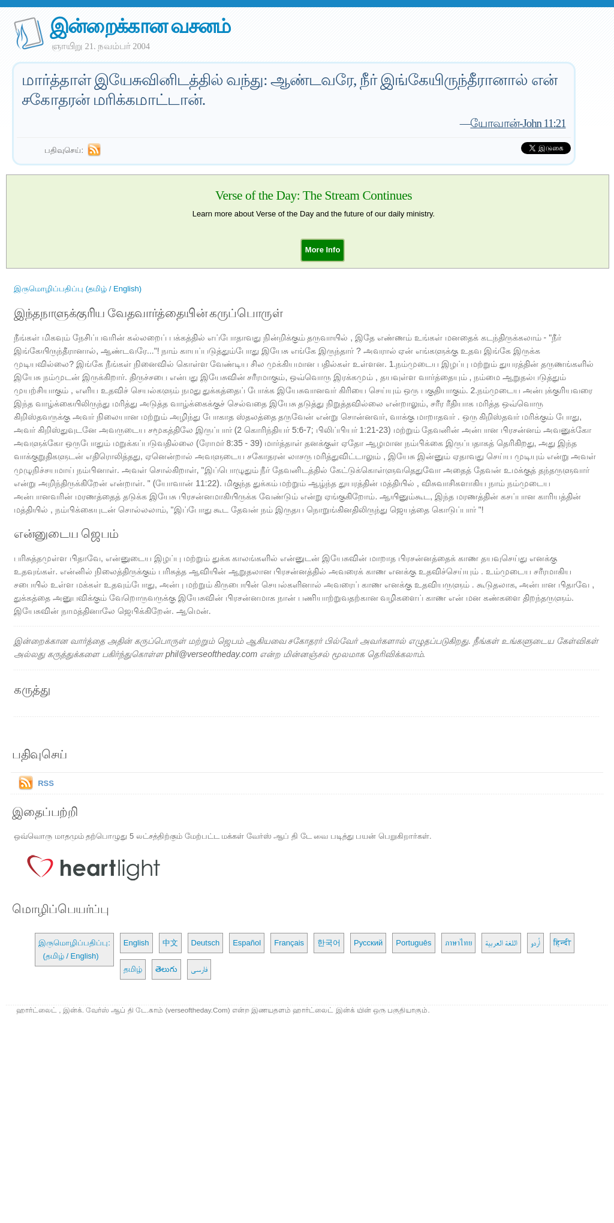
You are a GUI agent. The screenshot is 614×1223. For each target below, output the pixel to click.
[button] (322, 249)
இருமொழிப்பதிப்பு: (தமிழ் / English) (74, 949)
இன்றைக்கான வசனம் (140, 26)
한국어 (329, 942)
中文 (170, 942)
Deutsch (205, 942)
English (136, 942)
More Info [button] (323, 249)
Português (413, 942)
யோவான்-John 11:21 (517, 123)
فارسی (199, 969)
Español (247, 942)
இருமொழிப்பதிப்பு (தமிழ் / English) (78, 288)
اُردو (535, 942)
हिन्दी (562, 942)
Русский (368, 942)
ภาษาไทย (458, 942)
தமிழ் (133, 969)
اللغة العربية (501, 942)
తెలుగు (166, 969)
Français (289, 942)
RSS (46, 783)
